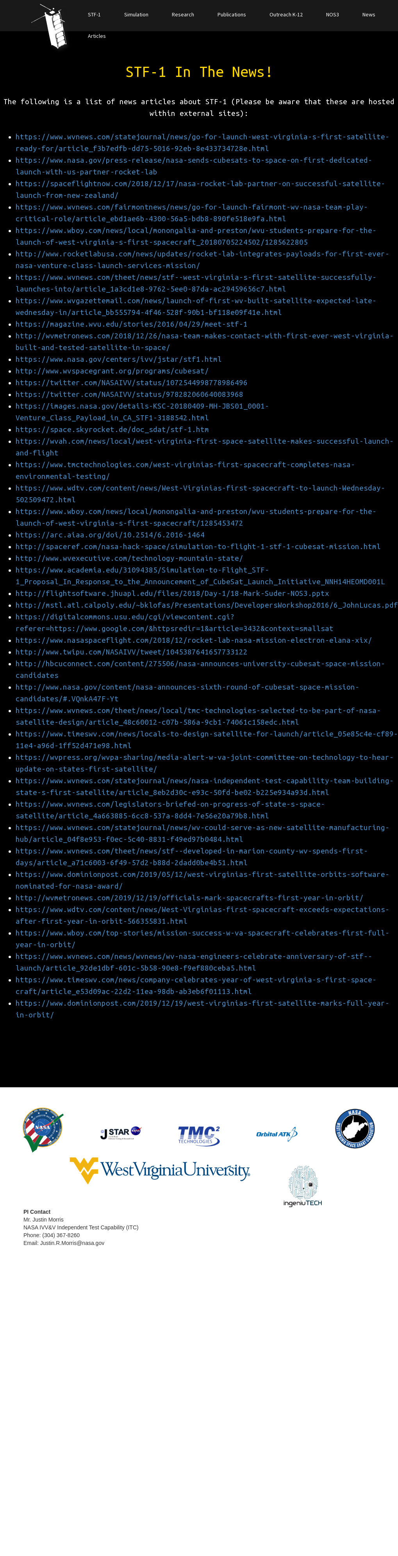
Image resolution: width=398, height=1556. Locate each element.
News (368, 14)
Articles (97, 35)
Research (183, 14)
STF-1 (94, 14)
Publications (232, 14)
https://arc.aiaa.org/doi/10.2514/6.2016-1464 (110, 535)
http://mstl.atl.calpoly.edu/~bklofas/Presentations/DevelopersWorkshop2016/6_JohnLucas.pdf (207, 605)
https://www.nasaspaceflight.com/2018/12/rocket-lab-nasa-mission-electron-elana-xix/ (194, 640)
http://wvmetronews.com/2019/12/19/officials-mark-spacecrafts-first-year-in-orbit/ (190, 898)
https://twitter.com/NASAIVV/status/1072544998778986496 (132, 383)
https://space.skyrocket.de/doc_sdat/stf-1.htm (112, 429)
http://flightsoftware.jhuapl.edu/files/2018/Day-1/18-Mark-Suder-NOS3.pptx (172, 593)
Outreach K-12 (286, 14)
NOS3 (332, 14)
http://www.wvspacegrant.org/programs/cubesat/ (112, 371)
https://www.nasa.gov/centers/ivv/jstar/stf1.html (119, 359)
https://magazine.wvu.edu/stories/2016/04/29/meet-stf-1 (132, 324)
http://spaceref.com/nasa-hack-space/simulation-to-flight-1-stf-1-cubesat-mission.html (198, 546)
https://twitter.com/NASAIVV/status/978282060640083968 (129, 394)
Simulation (136, 14)
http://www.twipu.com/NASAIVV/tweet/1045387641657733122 (132, 652)
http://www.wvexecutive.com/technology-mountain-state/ (129, 558)
